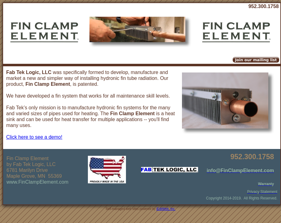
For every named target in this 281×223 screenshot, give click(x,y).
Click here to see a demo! (34, 137)
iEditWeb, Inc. (165, 209)
